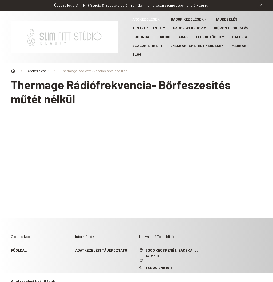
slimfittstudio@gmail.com (172, 275)
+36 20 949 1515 (159, 267)
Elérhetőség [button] (208, 36)
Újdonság (142, 36)
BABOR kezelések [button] (187, 19)
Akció (165, 36)
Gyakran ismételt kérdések (197, 45)
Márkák (239, 45)
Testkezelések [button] (147, 28)
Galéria (239, 36)
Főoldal (19, 250)
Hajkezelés (226, 19)
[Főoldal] (13, 71)
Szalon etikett (147, 45)
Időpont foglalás (231, 28)
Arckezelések (38, 71)
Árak (183, 36)
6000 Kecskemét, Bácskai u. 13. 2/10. (172, 253)
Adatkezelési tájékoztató (101, 250)
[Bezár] (261, 5)
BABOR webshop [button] (188, 28)
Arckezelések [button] (146, 19)
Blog (137, 54)
